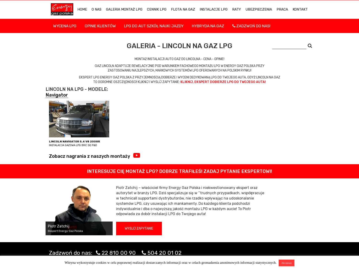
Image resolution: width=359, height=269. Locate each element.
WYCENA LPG (64, 26)
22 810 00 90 (119, 253)
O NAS (96, 9)
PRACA (282, 9)
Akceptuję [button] (286, 262)
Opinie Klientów (100, 26)
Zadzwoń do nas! (251, 26)
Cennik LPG (156, 9)
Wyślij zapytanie (139, 228)
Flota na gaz (183, 9)
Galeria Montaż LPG (124, 9)
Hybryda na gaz (208, 26)
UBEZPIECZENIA (258, 9)
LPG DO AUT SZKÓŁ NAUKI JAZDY (154, 26)
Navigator (57, 95)
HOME (82, 9)
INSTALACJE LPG (214, 9)
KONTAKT (300, 9)
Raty (236, 9)
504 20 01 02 (164, 253)
